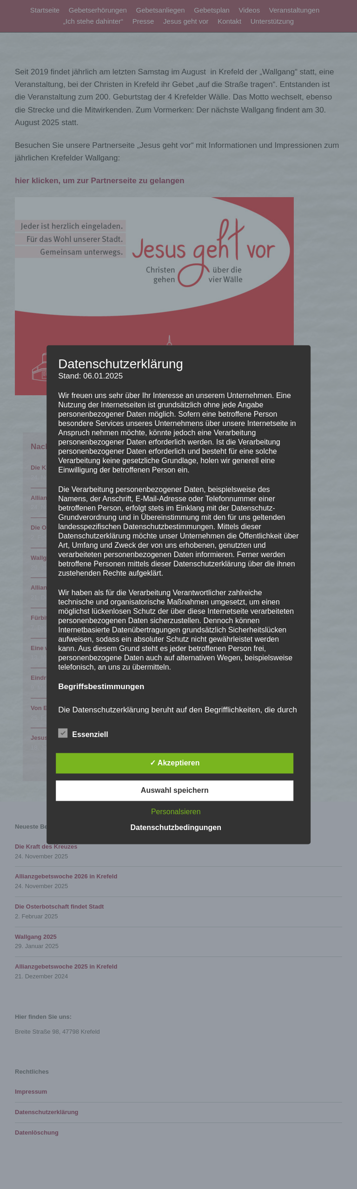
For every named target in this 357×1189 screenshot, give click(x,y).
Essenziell (83, 732)
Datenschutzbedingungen (175, 827)
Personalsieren (176, 812)
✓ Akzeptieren (175, 763)
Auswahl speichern (175, 790)
